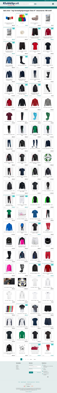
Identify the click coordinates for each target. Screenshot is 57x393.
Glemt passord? (39, 372)
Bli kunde (17, 366)
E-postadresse (31, 365)
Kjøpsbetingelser (23, 381)
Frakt (19, 381)
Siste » (35, 359)
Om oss (17, 367)
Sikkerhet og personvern (31, 381)
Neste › (31, 359)
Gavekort (17, 368)
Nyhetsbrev (37, 381)
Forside (4, 7)
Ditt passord (30, 368)
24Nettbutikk (30, 391)
